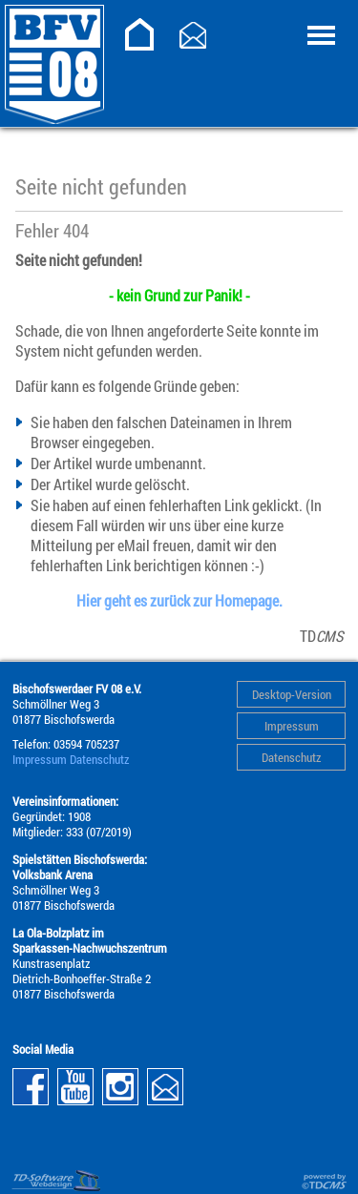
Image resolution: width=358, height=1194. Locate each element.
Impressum (291, 725)
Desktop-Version (291, 694)
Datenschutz (291, 757)
